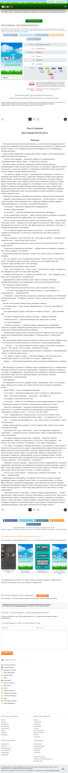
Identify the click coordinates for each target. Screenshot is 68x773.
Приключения (7, 680)
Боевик (3, 719)
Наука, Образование (9, 672)
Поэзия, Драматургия (9, 703)
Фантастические (5, 748)
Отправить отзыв (7, 653)
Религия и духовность (9, 690)
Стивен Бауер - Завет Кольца (8, 571)
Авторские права (34, 21)
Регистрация (61, 1)
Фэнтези (38, 56)
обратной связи (54, 770)
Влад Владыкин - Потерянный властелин (42, 571)
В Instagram (41, 35)
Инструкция (39, 90)
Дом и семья (7, 685)
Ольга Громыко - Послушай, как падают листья (59, 572)
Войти (52, 1)
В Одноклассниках (58, 35)
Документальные (8, 675)
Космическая (37, 726)
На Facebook (9, 35)
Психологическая (39, 730)
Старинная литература (10, 695)
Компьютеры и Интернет (10, 700)
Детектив (3, 722)
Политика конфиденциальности (43, 758)
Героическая (37, 722)
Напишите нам (40, 86)
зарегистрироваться (21, 606)
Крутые (3, 730)
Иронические (5, 724)
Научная (36, 728)
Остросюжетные (5, 750)
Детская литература (9, 683)
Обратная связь (38, 761)
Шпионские (4, 734)
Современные (5, 752)
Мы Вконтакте (33, 39)
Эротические (4, 754)
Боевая (36, 719)
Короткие (3, 746)
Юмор (5, 698)
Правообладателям (39, 756)
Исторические (5, 726)
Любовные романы (9, 667)
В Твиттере (25, 35)
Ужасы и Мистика (39, 732)
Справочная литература (10, 693)
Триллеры (4, 732)
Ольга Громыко (40, 48)
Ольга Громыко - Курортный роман (25, 571)
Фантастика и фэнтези (10, 665)
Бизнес (6, 688)
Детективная (37, 724)
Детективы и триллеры (10, 670)
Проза (5, 677)
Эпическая (37, 736)
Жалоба (32, 84)
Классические (5, 728)
